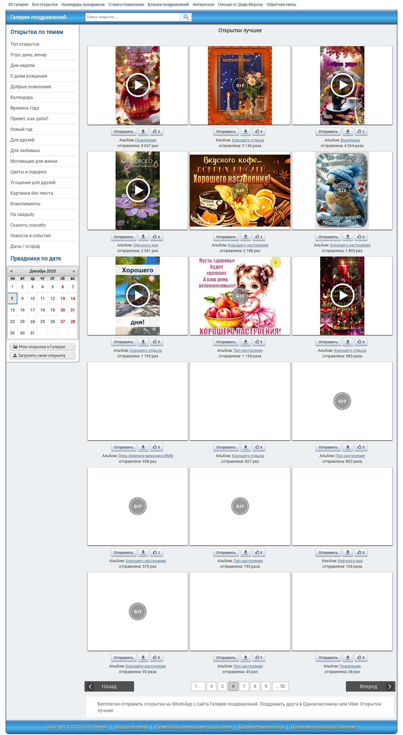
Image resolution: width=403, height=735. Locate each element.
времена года (24, 108)
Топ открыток (24, 44)
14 (73, 298)
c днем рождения (28, 76)
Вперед (368, 686)
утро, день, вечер (28, 54)
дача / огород (25, 246)
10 (32, 298)
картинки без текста (31, 193)
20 (62, 310)
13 (62, 298)
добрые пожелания (30, 86)
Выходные (350, 140)
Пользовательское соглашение (324, 726)
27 (62, 321)
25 (42, 321)
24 (32, 321)
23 (22, 321)
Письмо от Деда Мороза (240, 4)
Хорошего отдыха (248, 140)
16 (22, 310)
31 (32, 333)
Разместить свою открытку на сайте (193, 726)
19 (52, 310)
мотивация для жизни (33, 161)
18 (42, 310)
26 (52, 321)
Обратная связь (281, 4)
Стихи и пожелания (126, 4)
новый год (21, 129)
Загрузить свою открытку (39, 355)
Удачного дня (145, 245)
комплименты (25, 203)
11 (42, 298)
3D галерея (18, 4)
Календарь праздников (83, 4)
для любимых (25, 150)
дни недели (22, 65)
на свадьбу (22, 214)
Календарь (21, 97)
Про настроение (248, 350)
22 (12, 321)
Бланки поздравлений (168, 4)
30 (22, 333)
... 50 (280, 686)
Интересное (203, 4)
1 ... (198, 686)
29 (12, 333)
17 (32, 310)
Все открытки (45, 4)
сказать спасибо (28, 225)
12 (52, 298)
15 (12, 310)
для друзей (22, 140)
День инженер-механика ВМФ (145, 455)
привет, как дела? (29, 118)
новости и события (30, 235)
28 (73, 321)
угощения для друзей (32, 182)
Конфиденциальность (262, 726)
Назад (109, 686)
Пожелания (145, 140)
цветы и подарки (28, 172)
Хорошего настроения (248, 245)
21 (73, 310)
